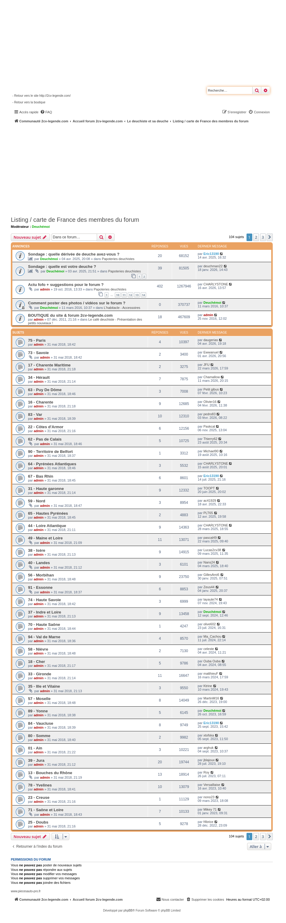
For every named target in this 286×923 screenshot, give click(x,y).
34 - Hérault (39, 377)
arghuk (208, 747)
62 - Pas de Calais (44, 439)
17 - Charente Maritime (49, 365)
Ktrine (207, 686)
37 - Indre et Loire (44, 612)
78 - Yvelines (40, 785)
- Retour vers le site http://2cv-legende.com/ (41, 95)
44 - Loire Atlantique (47, 525)
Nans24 (209, 562)
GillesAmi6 (211, 574)
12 (130, 295)
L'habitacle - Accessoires (122, 307)
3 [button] (263, 237)
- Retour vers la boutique (29, 102)
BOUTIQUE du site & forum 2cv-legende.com (70, 315)
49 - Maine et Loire (45, 538)
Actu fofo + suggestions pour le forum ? (66, 284)
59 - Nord (36, 501)
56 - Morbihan (41, 575)
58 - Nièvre (38, 649)
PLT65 (208, 513)
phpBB (128, 910)
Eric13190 (211, 254)
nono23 (209, 797)
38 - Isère (36, 550)
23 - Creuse (38, 797)
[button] (270, 237)
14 (143, 295)
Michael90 (210, 451)
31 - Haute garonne (46, 488)
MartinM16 (211, 698)
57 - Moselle (39, 698)
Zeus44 (209, 587)
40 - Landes (39, 562)
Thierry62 (210, 439)
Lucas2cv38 (212, 550)
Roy (206, 772)
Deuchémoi (41, 226)
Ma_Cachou (212, 636)
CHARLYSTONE (215, 284)
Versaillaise (211, 784)
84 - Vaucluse (40, 723)
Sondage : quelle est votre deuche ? (62, 266)
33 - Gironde (39, 674)
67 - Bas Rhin (40, 476)
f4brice (208, 822)
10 (117, 295)
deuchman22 (213, 266)
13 (136, 295)
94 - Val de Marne (44, 637)
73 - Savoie (38, 352)
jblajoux (209, 760)
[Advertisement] (148, 169)
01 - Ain (35, 748)
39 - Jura (36, 760)
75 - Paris (37, 340)
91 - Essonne (40, 587)
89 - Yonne (38, 711)
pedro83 (209, 414)
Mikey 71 (210, 809)
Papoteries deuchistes (118, 259)
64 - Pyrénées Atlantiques (52, 464)
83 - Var (35, 414)
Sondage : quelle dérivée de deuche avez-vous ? (73, 254)
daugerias (210, 340)
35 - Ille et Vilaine (44, 686)
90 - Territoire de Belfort (50, 451)
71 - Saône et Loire (45, 810)
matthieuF (210, 673)
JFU (206, 364)
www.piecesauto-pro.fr (26, 891)
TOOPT (209, 488)
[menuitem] (46, 112)
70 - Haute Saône (44, 624)
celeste (208, 649)
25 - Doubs (38, 822)
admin (45, 289)
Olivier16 (209, 401)
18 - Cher (36, 661)
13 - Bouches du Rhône (50, 773)
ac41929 (209, 500)
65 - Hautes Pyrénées (48, 513)
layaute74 (210, 599)
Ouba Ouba (212, 661)
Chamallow (211, 377)
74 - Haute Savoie (44, 600)
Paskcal (209, 426)
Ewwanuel (210, 352)
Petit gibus (211, 389)
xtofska (208, 735)
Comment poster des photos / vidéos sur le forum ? (76, 303)
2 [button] (256, 237)
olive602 (209, 624)
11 (124, 295)
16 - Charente (40, 402)
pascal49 (210, 537)
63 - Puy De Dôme (44, 390)
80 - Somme (39, 735)
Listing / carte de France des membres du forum (75, 219)
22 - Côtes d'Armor (45, 427)
